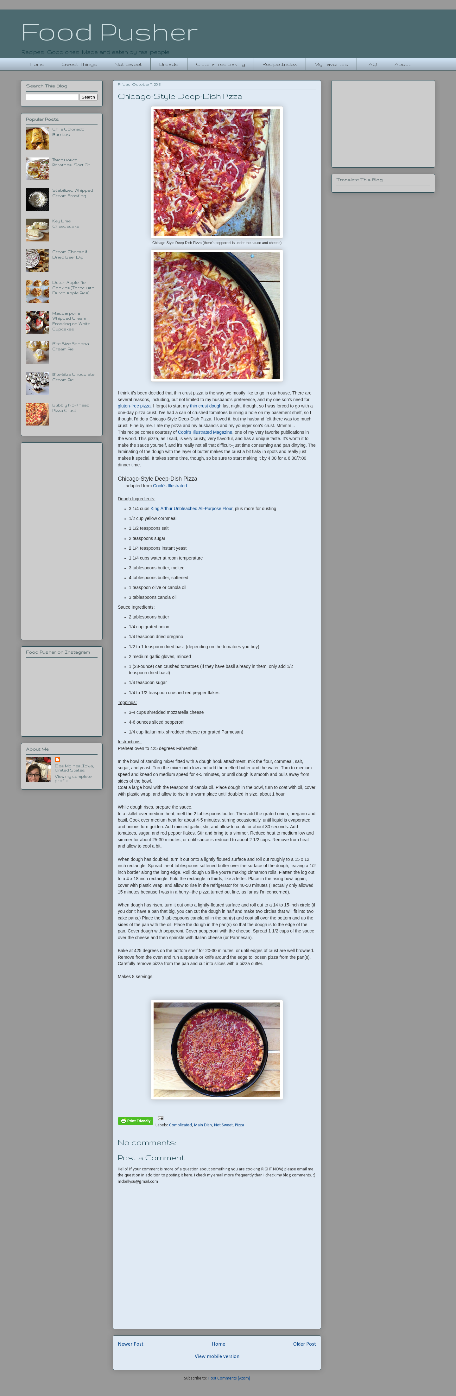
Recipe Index (280, 64)
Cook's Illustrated (170, 485)
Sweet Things (79, 64)
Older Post (304, 1344)
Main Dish (203, 1125)
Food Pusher (109, 31)
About (402, 64)
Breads (169, 64)
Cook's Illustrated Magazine (205, 432)
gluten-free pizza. (135, 405)
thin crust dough (206, 405)
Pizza (239, 1125)
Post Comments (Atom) (229, 1378)
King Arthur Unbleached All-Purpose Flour (191, 508)
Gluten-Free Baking (220, 64)
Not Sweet (128, 64)
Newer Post (130, 1344)
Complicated (180, 1125)
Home (37, 64)
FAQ (371, 64)
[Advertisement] (62, 540)
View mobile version (217, 1356)
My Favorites (331, 64)
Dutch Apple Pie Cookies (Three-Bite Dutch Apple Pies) (73, 287)
